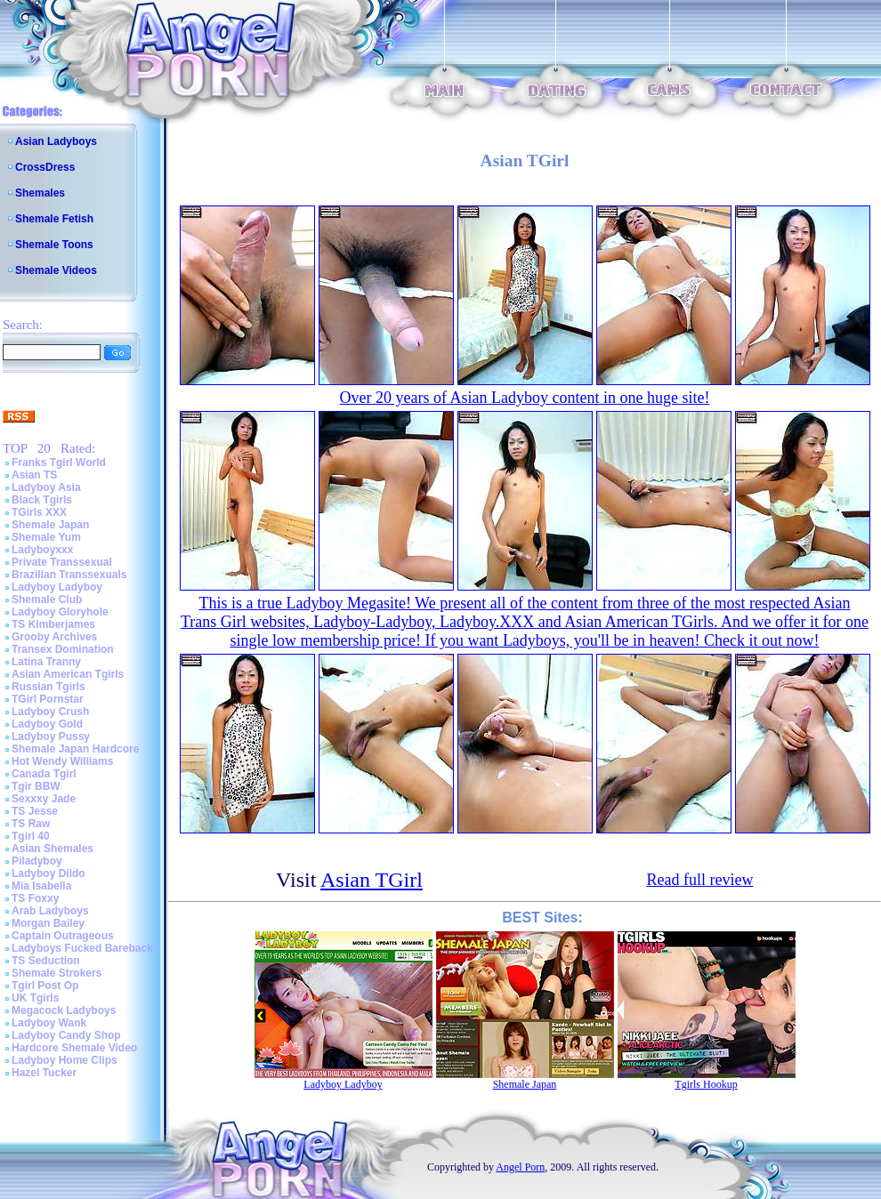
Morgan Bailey (48, 923)
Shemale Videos (56, 270)
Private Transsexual (62, 562)
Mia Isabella (41, 886)
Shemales (40, 193)
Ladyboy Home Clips (64, 1060)
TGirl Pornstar (48, 699)
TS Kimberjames (53, 624)
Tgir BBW (36, 786)
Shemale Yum (46, 537)
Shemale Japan (50, 525)
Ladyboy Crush (50, 711)
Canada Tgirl (44, 774)
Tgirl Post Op (45, 985)
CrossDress (45, 167)
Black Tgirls (42, 500)
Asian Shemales (52, 848)
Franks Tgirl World (59, 462)
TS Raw (31, 823)
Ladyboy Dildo (48, 873)
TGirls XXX (39, 512)
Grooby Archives (54, 637)
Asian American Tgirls (68, 674)
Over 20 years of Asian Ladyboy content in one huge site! (525, 397)
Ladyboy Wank (49, 1023)
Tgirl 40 (31, 836)
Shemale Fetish (54, 219)
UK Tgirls (35, 998)
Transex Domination (63, 649)
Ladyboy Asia (46, 487)
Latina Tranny (46, 662)
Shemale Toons (54, 244)
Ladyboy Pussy (51, 736)
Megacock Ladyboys (64, 1010)
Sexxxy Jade (44, 799)
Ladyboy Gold (47, 724)
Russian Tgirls (48, 686)
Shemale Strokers (56, 973)
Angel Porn (520, 1167)
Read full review (700, 880)
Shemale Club (47, 599)
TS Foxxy (35, 898)
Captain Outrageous (63, 935)
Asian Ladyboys (56, 141)
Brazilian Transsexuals (69, 574)
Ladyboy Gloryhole (60, 612)
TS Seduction (46, 960)
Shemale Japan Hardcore (75, 749)
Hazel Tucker (44, 1072)
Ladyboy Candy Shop (66, 1035)
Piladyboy (37, 861)
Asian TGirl (371, 879)
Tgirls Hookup (706, 1084)
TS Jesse (35, 811)
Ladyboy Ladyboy (57, 587)
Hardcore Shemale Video (74, 1048)
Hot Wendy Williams (62, 761)
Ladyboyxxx (42, 549)
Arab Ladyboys (50, 911)
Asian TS (34, 475)
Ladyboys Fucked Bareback (82, 948)
